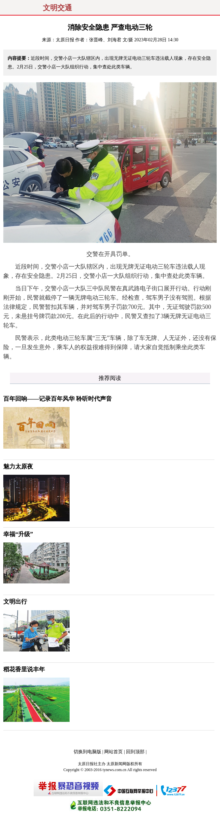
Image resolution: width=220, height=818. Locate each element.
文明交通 (57, 8)
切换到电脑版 (87, 751)
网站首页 (113, 751)
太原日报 (65, 39)
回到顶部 (135, 751)
